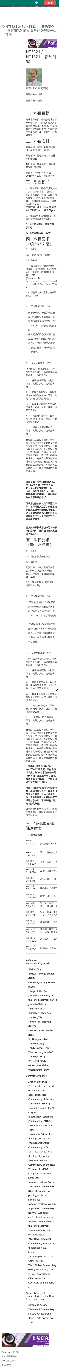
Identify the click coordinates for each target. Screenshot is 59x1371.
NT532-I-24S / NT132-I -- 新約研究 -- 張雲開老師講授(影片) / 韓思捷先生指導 (31, 30)
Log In (49, 3)
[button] (38, 2)
